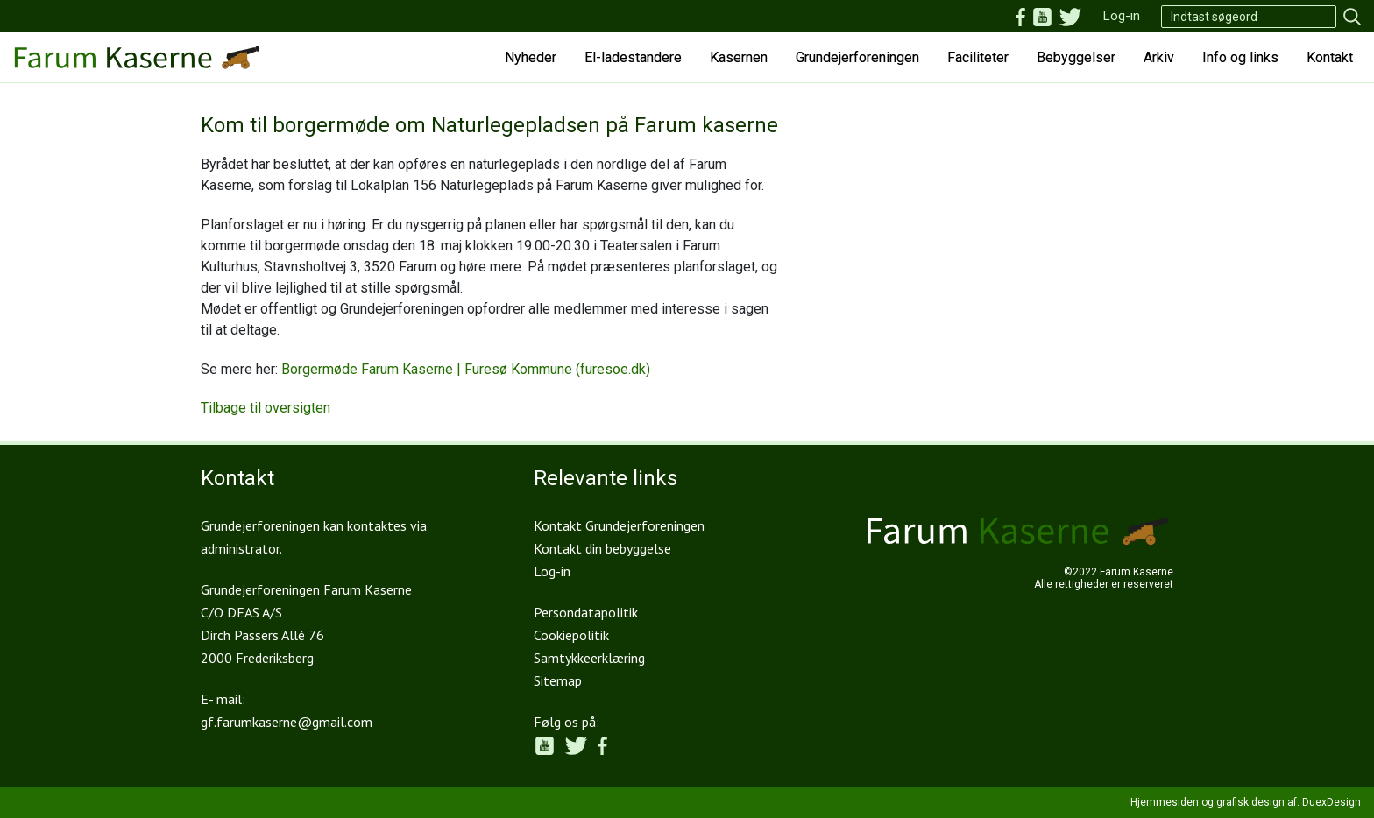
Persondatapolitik (586, 612)
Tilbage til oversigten (265, 407)
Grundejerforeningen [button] (857, 57)
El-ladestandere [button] (633, 57)
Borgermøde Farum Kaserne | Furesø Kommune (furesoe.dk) (465, 369)
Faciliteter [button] (978, 57)
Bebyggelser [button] (1076, 57)
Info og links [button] (1240, 57)
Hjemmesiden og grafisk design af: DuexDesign (1245, 802)
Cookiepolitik (571, 635)
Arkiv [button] (1159, 57)
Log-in (1121, 16)
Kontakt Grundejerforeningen (619, 525)
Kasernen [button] (739, 57)
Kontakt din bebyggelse (602, 548)
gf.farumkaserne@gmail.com (286, 721)
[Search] (1248, 16)
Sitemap (558, 680)
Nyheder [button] (530, 57)
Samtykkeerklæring (589, 657)
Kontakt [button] (1330, 57)
